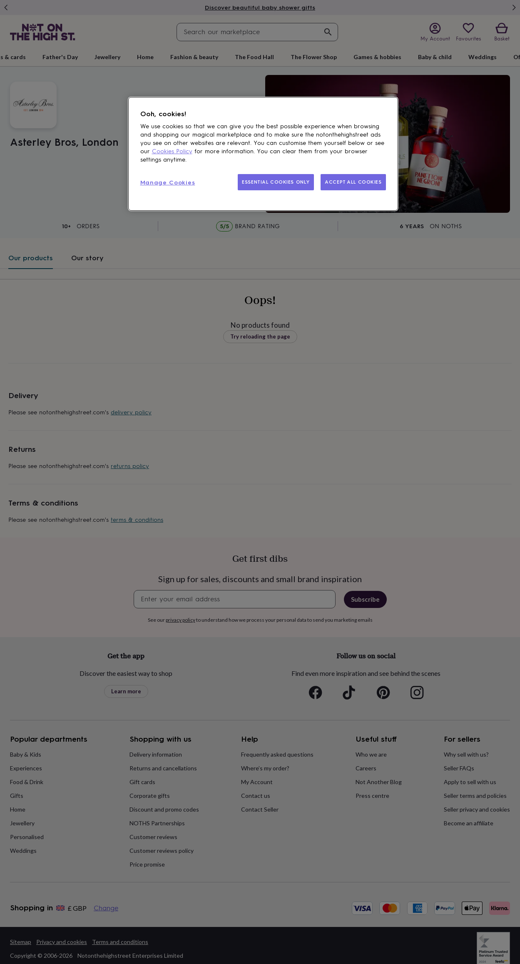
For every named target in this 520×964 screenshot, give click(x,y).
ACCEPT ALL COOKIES (353, 182)
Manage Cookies (167, 182)
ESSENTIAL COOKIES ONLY (276, 182)
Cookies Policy (172, 151)
